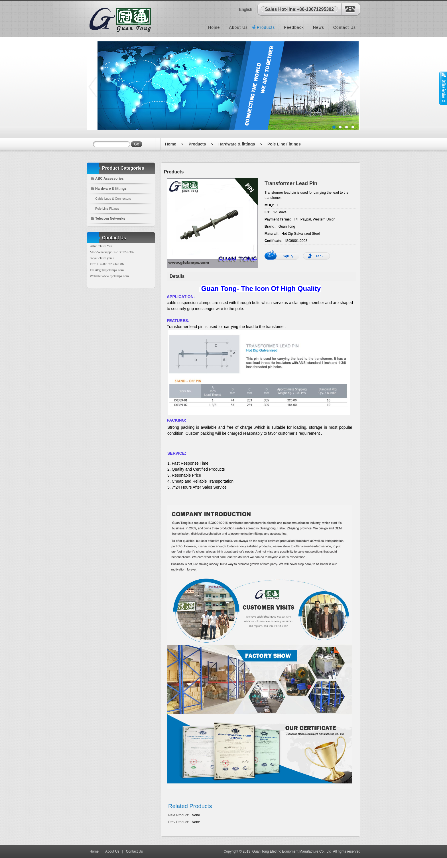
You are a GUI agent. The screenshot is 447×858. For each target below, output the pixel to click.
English (245, 9)
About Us (238, 27)
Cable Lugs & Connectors (113, 198)
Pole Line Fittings (284, 144)
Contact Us (344, 27)
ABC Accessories (109, 179)
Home (214, 27)
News (318, 27)
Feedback (294, 27)
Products (266, 27)
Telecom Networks (110, 218)
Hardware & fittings (236, 144)
